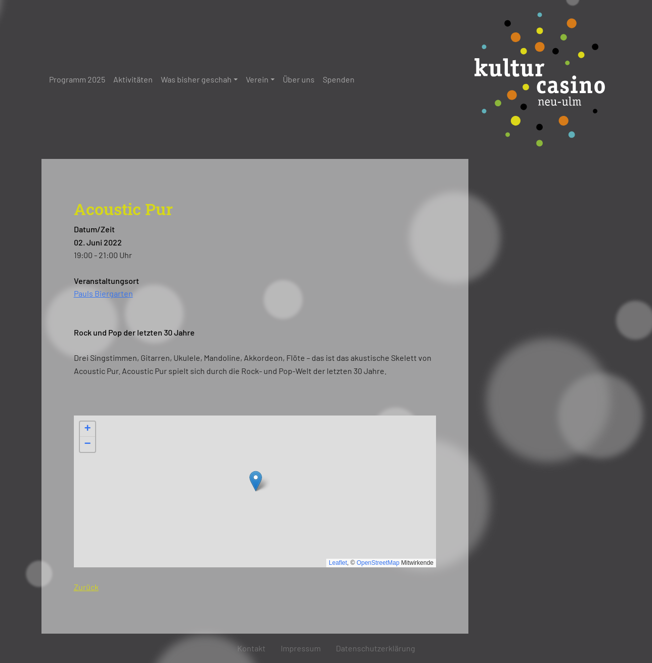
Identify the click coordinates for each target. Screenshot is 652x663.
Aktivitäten (133, 79)
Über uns (299, 79)
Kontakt (251, 648)
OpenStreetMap (378, 562)
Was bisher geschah (196, 79)
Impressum (301, 648)
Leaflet (338, 562)
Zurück (86, 587)
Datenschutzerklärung (375, 648)
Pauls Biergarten (103, 293)
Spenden (339, 79)
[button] (255, 481)
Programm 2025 (77, 79)
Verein (257, 79)
